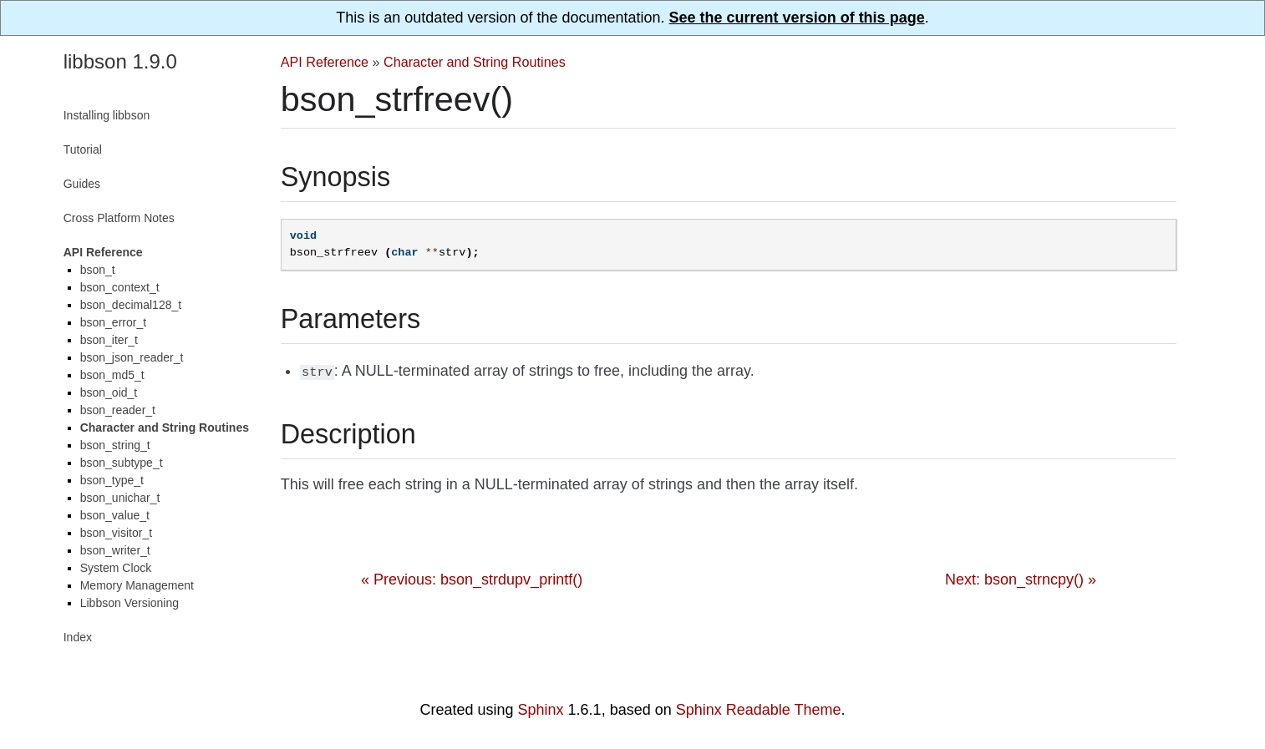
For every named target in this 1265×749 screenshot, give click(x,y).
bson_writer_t (115, 550)
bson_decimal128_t (130, 304)
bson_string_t (115, 445)
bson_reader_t (117, 410)
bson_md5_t (112, 375)
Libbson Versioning (129, 603)
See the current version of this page (797, 17)
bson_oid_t (109, 392)
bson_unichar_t (120, 497)
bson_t (97, 269)
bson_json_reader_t (132, 357)
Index (78, 637)
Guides (82, 183)
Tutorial (83, 149)
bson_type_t (112, 480)
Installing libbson (107, 115)
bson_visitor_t (116, 532)
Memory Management (137, 585)
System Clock (116, 567)
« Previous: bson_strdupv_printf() (471, 577)
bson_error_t (113, 322)
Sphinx (541, 709)
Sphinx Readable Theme (758, 709)
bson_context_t (120, 287)
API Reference (324, 61)
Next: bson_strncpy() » (1020, 577)
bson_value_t (115, 515)
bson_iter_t (109, 340)
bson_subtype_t (121, 462)
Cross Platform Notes (119, 218)
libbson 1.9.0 (120, 61)
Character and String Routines (475, 61)
